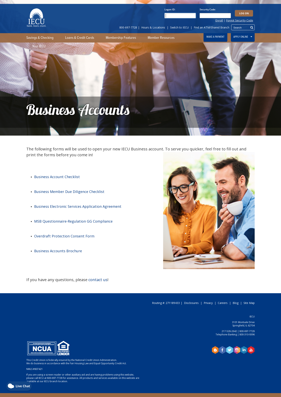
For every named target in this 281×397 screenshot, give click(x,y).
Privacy (208, 303)
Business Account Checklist (57, 176)
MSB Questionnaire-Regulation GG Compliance (73, 221)
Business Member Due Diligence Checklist (69, 191)
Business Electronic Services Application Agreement (77, 206)
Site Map (249, 303)
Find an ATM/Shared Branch (211, 27)
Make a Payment (215, 37)
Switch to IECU (179, 27)
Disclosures (191, 303)
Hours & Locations (153, 27)
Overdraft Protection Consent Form (64, 236)
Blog (235, 303)
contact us (98, 279)
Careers (223, 303)
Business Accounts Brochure (58, 251)
